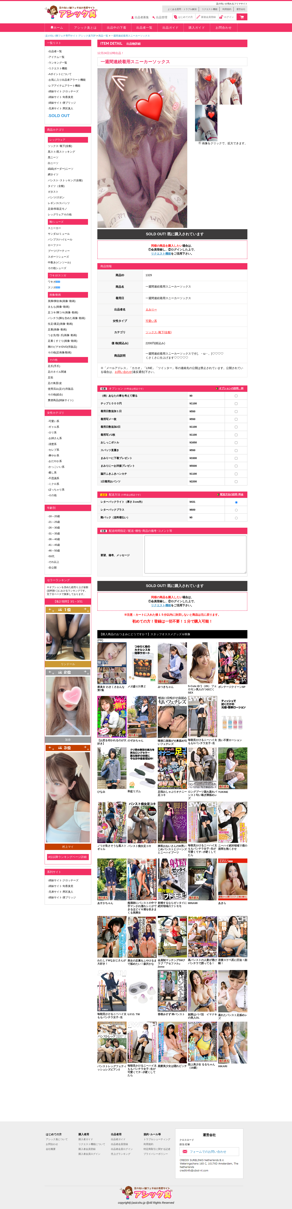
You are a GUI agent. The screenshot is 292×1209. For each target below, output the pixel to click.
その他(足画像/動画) (59, 352)
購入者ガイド (85, 1139)
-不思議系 (53, 478)
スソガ (52, 287)
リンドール (68, 664)
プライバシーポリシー (156, 1154)
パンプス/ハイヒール (60, 239)
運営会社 (240, 9)
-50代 (51, 556)
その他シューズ (57, 268)
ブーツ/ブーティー (59, 250)
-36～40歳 (54, 539)
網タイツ (53, 174)
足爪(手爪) (54, 366)
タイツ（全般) (56, 186)
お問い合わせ (123, 371)
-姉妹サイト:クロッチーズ (63, 91)
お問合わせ (52, 1144)
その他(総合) (55, 394)
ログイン (229, 17)
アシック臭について (57, 1139)
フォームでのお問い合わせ (208, 1151)
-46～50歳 (54, 550)
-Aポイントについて (60, 74)
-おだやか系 (55, 461)
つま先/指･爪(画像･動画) (62, 335)
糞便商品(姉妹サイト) (60, 400)
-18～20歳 (54, 516)
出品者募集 (142, 17)
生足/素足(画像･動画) (60, 323)
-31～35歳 (54, 533)
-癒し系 (52, 472)
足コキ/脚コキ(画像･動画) (63, 312)
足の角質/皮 (55, 383)
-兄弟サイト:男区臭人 (60, 108)
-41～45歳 (54, 544)
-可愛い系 (53, 421)
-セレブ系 (53, 449)
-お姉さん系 (55, 438)
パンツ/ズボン (56, 197)
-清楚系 (52, 444)
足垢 (50, 377)
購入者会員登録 (87, 1149)
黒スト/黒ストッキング (61, 151)
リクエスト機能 (209, 9)
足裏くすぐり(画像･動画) (62, 340)
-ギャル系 (53, 426)
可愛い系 (151, 320)
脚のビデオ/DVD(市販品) (62, 346)
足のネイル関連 (57, 371)
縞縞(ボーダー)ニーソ (60, 168)
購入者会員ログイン (89, 1154)
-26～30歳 (54, 527)
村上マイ (68, 846)
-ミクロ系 (53, 483)
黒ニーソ (53, 157)
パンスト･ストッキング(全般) (65, 180)
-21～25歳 (54, 521)
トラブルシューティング (157, 1139)
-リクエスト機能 (57, 68)
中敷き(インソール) (59, 262)
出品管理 (161, 17)
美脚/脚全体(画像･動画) (61, 301)
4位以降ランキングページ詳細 (67, 856)
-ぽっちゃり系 (56, 489)
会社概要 (51, 1149)
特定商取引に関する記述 (157, 1149)
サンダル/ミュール (59, 233)
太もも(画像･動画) (59, 306)
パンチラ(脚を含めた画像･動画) (66, 318)
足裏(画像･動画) (57, 329)
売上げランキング (120, 1154)
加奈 (68, 739)
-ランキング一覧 (57, 62)
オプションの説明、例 (231, 388)
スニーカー (54, 228)
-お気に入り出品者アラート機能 (67, 79)
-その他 (52, 495)
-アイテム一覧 (56, 57)
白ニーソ (53, 163)
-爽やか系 (53, 455)
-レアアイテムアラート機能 (64, 85)
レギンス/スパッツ (59, 203)
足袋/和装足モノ (57, 208)
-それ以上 (53, 561)
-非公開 (52, 567)
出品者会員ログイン (122, 1149)
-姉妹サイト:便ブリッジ (62, 102)
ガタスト (53, 191)
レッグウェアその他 (60, 214)
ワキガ (52, 281)
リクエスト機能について (91, 1144)
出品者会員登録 (119, 1144)
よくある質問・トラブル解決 (182, 9)
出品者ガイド (118, 1139)
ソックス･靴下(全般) (60, 146)
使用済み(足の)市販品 (60, 388)
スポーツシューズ (58, 256)
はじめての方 (185, 17)
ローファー (54, 245)
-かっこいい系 (56, 466)
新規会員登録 (208, 17)
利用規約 (226, 9)
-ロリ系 (52, 432)
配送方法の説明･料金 (231, 494)
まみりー (151, 309)
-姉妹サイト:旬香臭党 (60, 97)
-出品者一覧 (55, 51)
